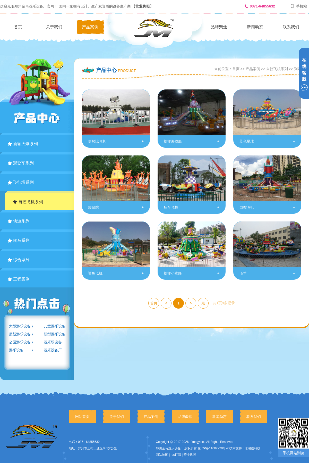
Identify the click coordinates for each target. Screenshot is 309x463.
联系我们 (291, 27)
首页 (18, 27)
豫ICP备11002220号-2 (213, 448)
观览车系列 (21, 163)
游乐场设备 (53, 342)
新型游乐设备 (54, 334)
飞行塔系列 (21, 182)
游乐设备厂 (53, 350)
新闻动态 (255, 27)
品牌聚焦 (219, 27)
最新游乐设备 (20, 334)
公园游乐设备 (20, 342)
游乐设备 (16, 350)
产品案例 (90, 27)
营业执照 (142, 6)
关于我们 (54, 27)
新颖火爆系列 (23, 144)
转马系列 (19, 240)
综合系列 (19, 260)
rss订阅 (176, 455)
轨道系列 (19, 221)
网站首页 (82, 417)
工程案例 (19, 279)
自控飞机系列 (28, 202)
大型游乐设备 (20, 326)
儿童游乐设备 (54, 326)
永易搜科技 (252, 448)
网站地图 (162, 455)
